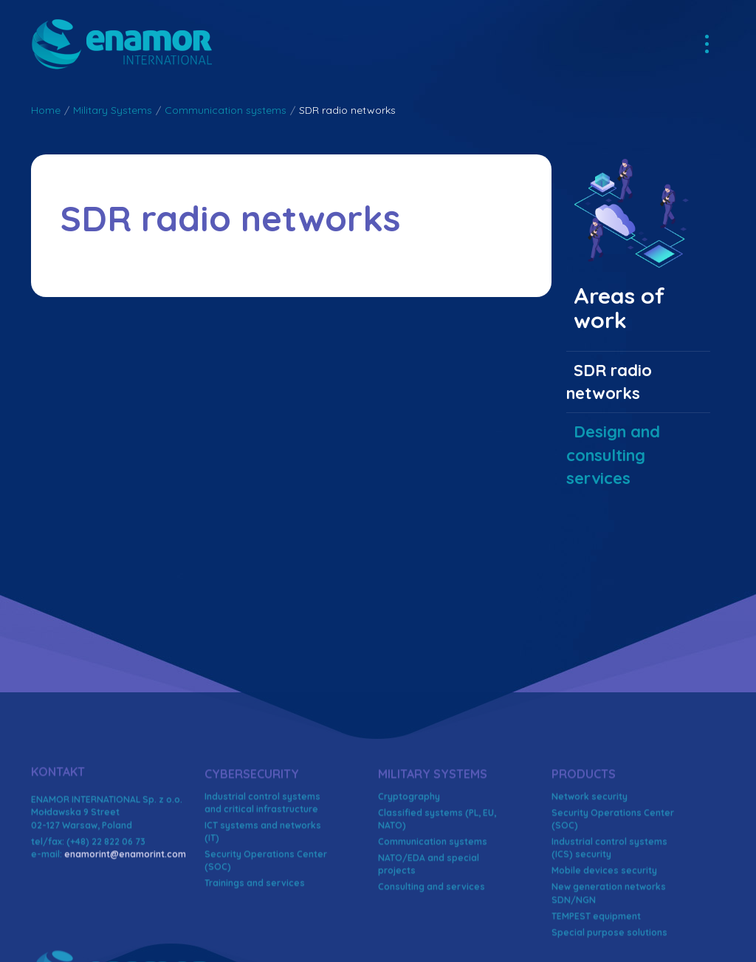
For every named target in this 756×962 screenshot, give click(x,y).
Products (583, 847)
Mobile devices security (604, 944)
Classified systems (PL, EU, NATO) (437, 892)
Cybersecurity (252, 847)
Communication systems (225, 110)
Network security (589, 870)
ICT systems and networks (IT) (263, 905)
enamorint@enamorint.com (125, 927)
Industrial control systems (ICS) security (609, 921)
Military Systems (112, 110)
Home (46, 110)
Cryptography (409, 870)
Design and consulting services (613, 454)
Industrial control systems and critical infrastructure (262, 876)
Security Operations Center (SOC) (266, 934)
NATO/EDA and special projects (428, 937)
